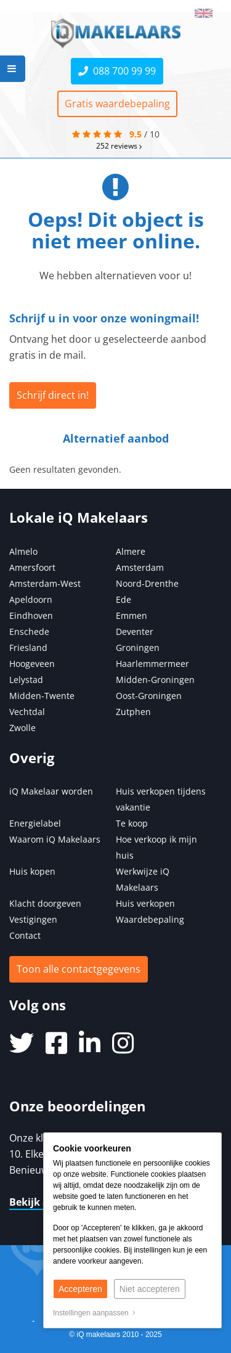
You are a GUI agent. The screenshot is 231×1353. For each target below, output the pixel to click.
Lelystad (26, 679)
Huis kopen (32, 871)
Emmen (131, 615)
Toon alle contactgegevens (78, 969)
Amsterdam (140, 567)
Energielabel (35, 823)
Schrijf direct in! (53, 395)
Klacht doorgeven (45, 903)
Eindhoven (31, 615)
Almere (130, 551)
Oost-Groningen (149, 695)
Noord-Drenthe (147, 583)
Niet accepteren (150, 1289)
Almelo (23, 551)
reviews (119, 146)
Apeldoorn (30, 599)
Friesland (28, 647)
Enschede (29, 631)
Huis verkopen (145, 903)
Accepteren (80, 1289)
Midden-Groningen (155, 679)
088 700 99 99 (117, 71)
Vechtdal (27, 711)
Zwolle (22, 728)
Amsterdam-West (45, 583)
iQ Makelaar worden (51, 791)
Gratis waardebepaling (117, 103)
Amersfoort (32, 567)
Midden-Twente (42, 695)
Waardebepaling (150, 919)
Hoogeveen (32, 663)
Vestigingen (33, 919)
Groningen (138, 647)
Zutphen (133, 711)
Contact (25, 935)
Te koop (132, 823)
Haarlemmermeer (152, 663)
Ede (123, 599)
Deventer (134, 631)
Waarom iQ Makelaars (54, 839)
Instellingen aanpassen (94, 1313)
